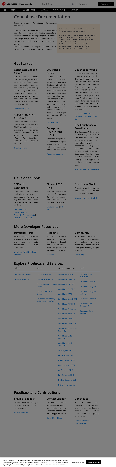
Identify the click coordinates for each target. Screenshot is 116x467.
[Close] (112, 462)
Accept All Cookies (94, 462)
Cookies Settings (78, 462)
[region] (58, 462)
